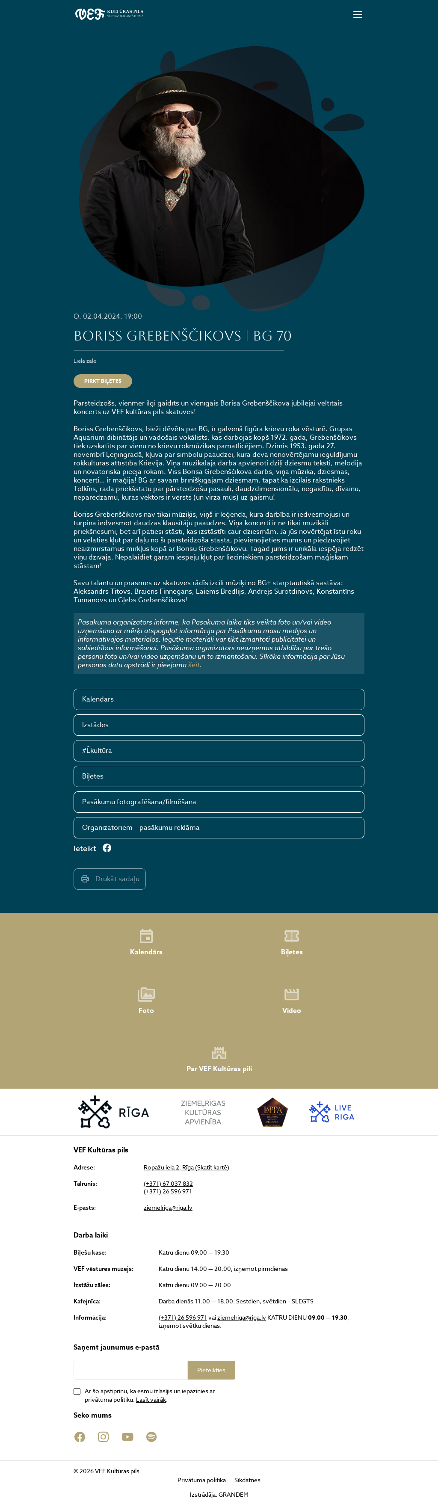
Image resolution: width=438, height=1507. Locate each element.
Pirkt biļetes (102, 381)
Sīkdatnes (247, 1480)
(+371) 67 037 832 (168, 1183)
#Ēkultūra (97, 751)
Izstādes (95, 725)
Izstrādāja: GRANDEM (219, 1494)
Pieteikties (211, 1370)
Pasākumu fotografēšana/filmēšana (139, 802)
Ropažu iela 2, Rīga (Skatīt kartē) (186, 1167)
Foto (146, 1001)
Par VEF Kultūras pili (219, 1059)
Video (291, 1001)
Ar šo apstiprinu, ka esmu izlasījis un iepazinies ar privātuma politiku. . (150, 1395)
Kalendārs (98, 699)
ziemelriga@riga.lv (168, 1207)
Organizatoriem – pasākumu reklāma (141, 828)
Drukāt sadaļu (109, 878)
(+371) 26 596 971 (168, 1191)
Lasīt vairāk (151, 1399)
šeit (194, 664)
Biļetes (93, 776)
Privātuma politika (202, 1480)
